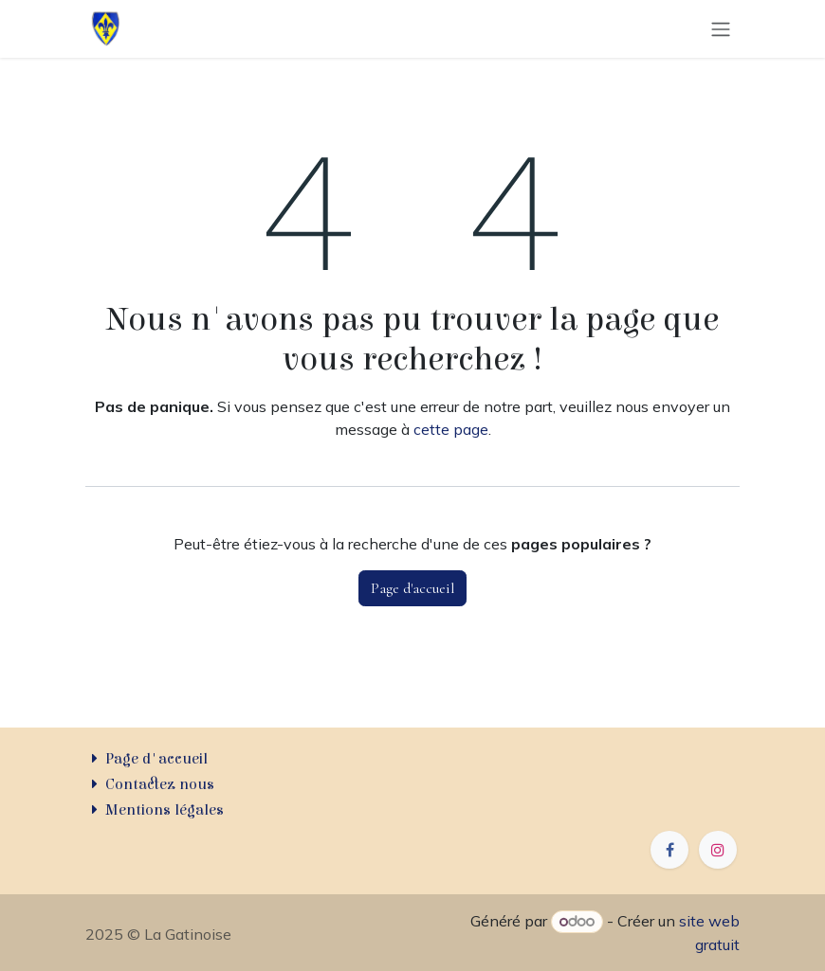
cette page (450, 429)
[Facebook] (669, 850)
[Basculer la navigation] (721, 29)
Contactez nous (159, 784)
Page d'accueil (412, 588)
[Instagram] (718, 850)
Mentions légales (164, 809)
